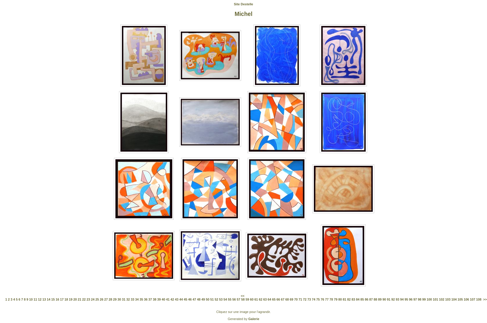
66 (278, 299)
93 (397, 299)
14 (48, 299)
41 (168, 299)
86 (366, 299)
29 (115, 299)
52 (216, 299)
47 (194, 299)
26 (101, 299)
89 (380, 299)
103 (447, 299)
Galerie (253, 319)
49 (203, 299)
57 (238, 299)
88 (375, 299)
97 (415, 299)
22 (84, 299)
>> (485, 299)
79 (335, 299)
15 (53, 299)
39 (159, 299)
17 (62, 299)
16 (57, 299)
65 (274, 299)
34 (137, 299)
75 (318, 299)
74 (313, 299)
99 (424, 299)
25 (97, 299)
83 (353, 299)
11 (35, 299)
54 (225, 299)
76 (322, 299)
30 (119, 299)
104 (454, 299)
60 (252, 299)
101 (435, 299)
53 (221, 299)
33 (132, 299)
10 (31, 299)
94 (402, 299)
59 (247, 299)
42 (172, 299)
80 (340, 299)
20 (75, 299)
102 (441, 299)
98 (419, 299)
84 (358, 299)
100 (429, 299)
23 (88, 299)
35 (141, 299)
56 (234, 299)
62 (260, 299)
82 (349, 299)
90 (384, 299)
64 (269, 299)
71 (300, 299)
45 (185, 299)
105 (460, 299)
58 (243, 299)
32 (128, 299)
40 (163, 299)
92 (393, 299)
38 (154, 299)
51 (212, 299)
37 (150, 299)
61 (256, 299)
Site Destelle (243, 4)
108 (478, 299)
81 (344, 299)
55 (229, 299)
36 (146, 299)
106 (466, 299)
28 (110, 299)
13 (44, 299)
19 (70, 299)
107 (472, 299)
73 (309, 299)
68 (287, 299)
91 (388, 299)
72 (305, 299)
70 (296, 299)
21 (79, 299)
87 (371, 299)
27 (106, 299)
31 (123, 299)
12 (40, 299)
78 (331, 299)
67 (282, 299)
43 (176, 299)
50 (207, 299)
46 (190, 299)
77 (327, 299)
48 (199, 299)
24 (93, 299)
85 (362, 299)
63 (265, 299)
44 (181, 299)
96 (411, 299)
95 (406, 299)
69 (291, 299)
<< (243, 296)
